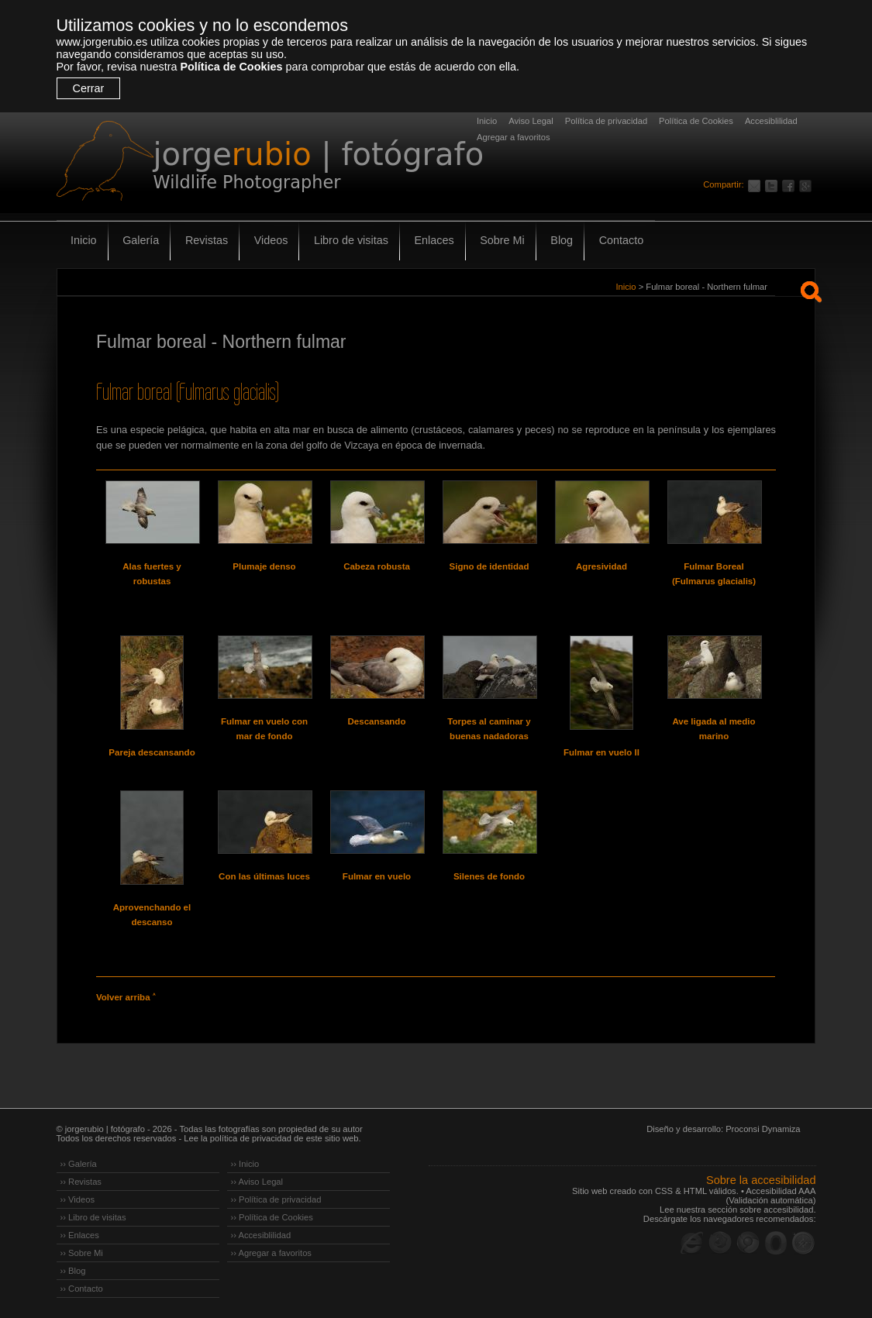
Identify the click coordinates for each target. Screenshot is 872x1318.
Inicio (487, 121)
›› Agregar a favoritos (271, 1253)
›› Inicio (245, 1163)
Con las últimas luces (264, 876)
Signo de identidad (489, 566)
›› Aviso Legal (257, 1181)
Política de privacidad (606, 121)
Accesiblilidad (771, 121)
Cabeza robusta (376, 566)
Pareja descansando (152, 752)
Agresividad (601, 566)
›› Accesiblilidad (261, 1235)
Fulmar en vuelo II (601, 752)
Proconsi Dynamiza (763, 1129)
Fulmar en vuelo (377, 876)
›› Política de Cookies (272, 1217)
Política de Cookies (231, 66)
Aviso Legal (530, 121)
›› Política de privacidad (276, 1199)
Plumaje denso (264, 566)
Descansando (377, 721)
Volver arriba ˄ (125, 997)
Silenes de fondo (489, 876)
